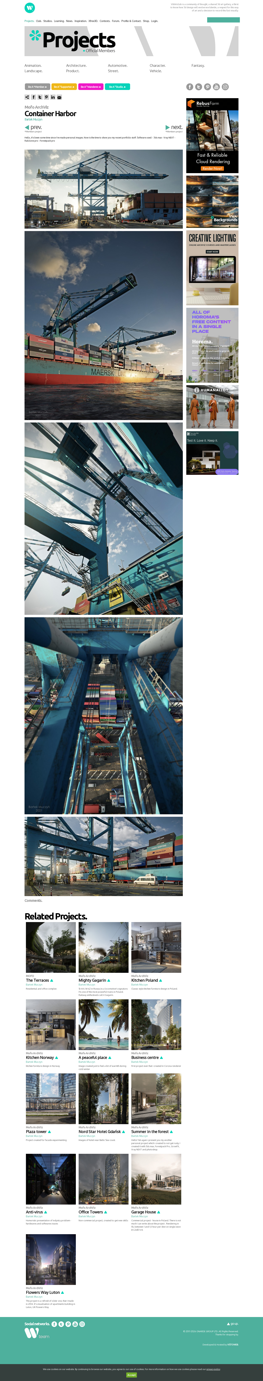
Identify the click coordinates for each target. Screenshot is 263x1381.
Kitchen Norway (42, 1057)
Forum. (116, 21)
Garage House (146, 1211)
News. (69, 21)
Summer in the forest (152, 1131)
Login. (154, 21)
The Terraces (40, 980)
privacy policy (213, 1369)
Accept (131, 1375)
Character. (158, 65)
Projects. (29, 21)
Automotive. (117, 65)
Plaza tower (38, 1131)
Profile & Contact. (131, 21)
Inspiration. (81, 21)
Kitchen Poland (146, 980)
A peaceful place (95, 1057)
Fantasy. (198, 65)
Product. (72, 71)
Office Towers (93, 1211)
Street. (113, 71)
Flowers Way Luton (45, 1292)
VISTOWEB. (232, 1344)
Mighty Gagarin (95, 980)
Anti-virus (36, 1211)
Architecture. (76, 65)
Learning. (59, 21)
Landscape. (34, 71)
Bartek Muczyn (33, 119)
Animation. (33, 65)
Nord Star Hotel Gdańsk (102, 1131)
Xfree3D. (93, 21)
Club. (39, 21)
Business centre (147, 1057)
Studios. (48, 21)
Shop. (146, 21)
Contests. (105, 21)
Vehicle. (156, 71)
